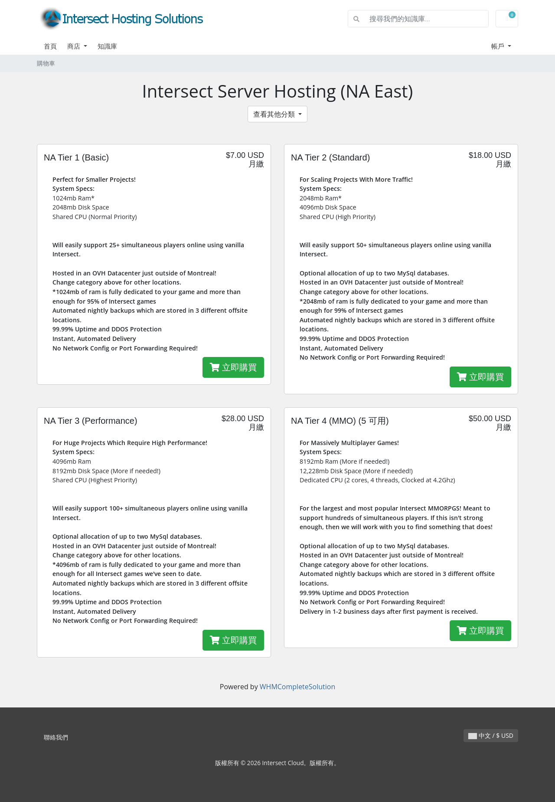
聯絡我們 (56, 737)
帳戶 (498, 46)
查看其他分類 (275, 114)
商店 (74, 46)
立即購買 (233, 367)
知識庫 (107, 46)
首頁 (50, 46)
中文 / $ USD (490, 735)
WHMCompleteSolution (297, 686)
